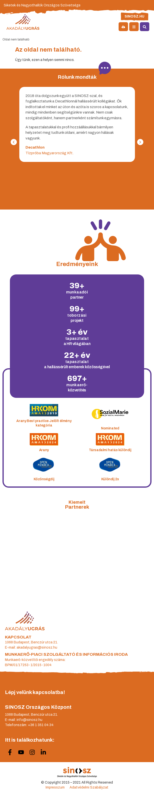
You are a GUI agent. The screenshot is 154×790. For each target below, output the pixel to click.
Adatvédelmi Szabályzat (89, 787)
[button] (14, 142)
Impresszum (55, 787)
